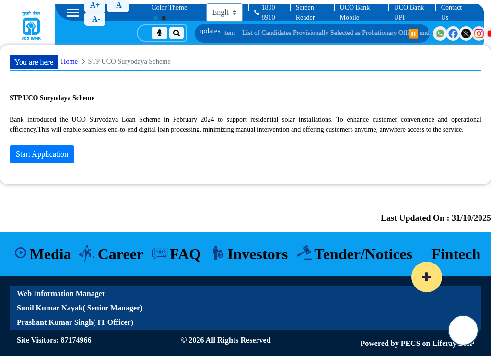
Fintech (459, 252)
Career (118, 252)
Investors (258, 252)
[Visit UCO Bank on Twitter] (466, 33)
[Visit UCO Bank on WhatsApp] (440, 33)
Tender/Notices (365, 252)
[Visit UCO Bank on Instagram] (479, 33)
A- (96, 19)
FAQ (184, 252)
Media (47, 252)
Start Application (42, 154)
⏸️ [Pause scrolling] (413, 34)
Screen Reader (305, 12)
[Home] (31, 25)
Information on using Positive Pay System (211, 32)
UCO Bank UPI (409, 12)
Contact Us (451, 12)
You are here (33, 62)
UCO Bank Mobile (355, 12)
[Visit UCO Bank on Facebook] (453, 33)
